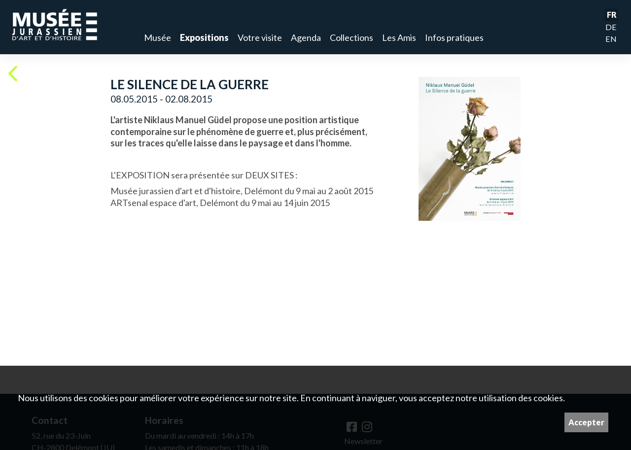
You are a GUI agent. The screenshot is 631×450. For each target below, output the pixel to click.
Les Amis (399, 37)
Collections (351, 37)
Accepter (586, 422)
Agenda (306, 37)
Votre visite (260, 37)
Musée (157, 37)
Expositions (204, 37)
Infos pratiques (454, 37)
